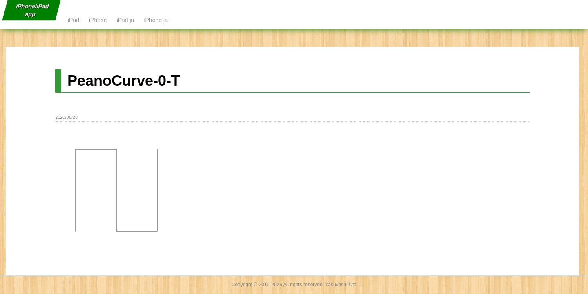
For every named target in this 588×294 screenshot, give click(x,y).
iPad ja (125, 20)
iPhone (98, 20)
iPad (73, 20)
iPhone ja (155, 20)
